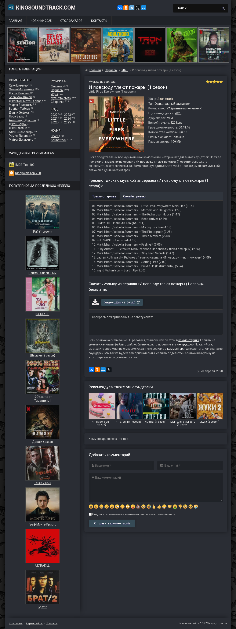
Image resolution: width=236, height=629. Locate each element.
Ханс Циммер (18, 85)
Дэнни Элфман (19, 112)
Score (55, 136)
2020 (54, 114)
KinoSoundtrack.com (42, 7)
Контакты (99, 20)
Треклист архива (104, 196)
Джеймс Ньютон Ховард (26, 101)
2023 (67, 114)
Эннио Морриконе (21, 89)
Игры (54, 94)
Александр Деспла (22, 120)
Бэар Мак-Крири (20, 97)
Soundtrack (58, 140)
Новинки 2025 (41, 20)
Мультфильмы (61, 98)
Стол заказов (71, 20)
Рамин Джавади (20, 135)
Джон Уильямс (19, 93)
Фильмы (56, 86)
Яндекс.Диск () (122, 302)
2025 (67, 122)
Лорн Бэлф (16, 116)
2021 (54, 118)
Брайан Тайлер (19, 108)
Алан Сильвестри (21, 132)
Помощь (51, 623)
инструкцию (185, 344)
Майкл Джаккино (21, 139)
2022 (54, 122)
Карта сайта (34, 623)
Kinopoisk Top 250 (28, 173)
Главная (15, 20)
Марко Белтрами (21, 104)
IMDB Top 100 (25, 165)
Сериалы (57, 90)
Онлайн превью (134, 196)
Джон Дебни (18, 128)
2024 (67, 118)
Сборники (57, 101)
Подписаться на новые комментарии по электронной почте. (132, 514)
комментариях (188, 340)
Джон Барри (17, 124)
